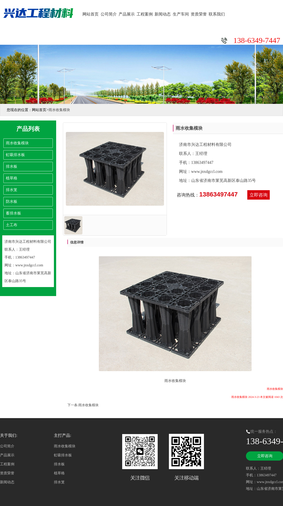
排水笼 (59, 482)
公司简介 (109, 14)
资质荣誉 (199, 14)
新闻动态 (163, 14)
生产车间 (181, 14)
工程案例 (145, 14)
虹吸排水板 (63, 455)
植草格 (59, 473)
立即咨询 (259, 194)
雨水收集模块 (88, 405)
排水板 (59, 464)
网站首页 (90, 14)
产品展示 (127, 14)
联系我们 (217, 14)
